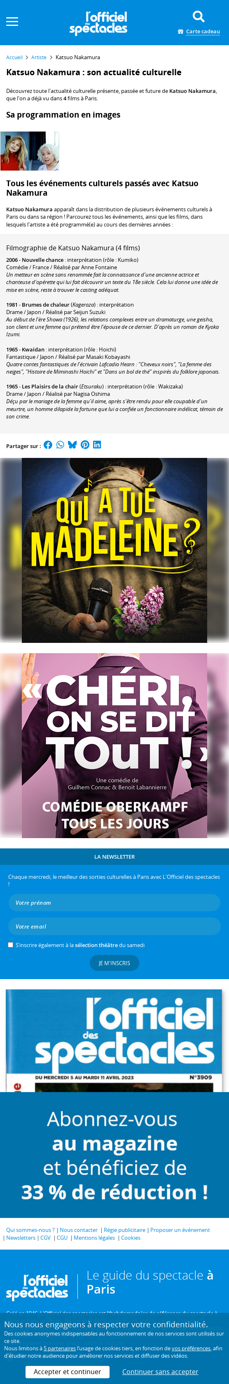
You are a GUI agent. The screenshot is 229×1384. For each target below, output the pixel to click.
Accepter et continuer (67, 1371)
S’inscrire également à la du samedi (80, 945)
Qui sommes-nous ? (30, 1230)
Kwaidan (33, 349)
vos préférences (191, 1348)
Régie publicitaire (124, 1230)
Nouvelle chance (42, 259)
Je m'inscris (114, 963)
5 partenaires (60, 1348)
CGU (62, 1237)
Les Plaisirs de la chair (50, 386)
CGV (45, 1237)
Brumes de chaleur (46, 304)
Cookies (130, 1237)
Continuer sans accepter (160, 1371)
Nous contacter (79, 1230)
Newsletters (20, 1237)
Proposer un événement (180, 1230)
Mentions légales (94, 1237)
